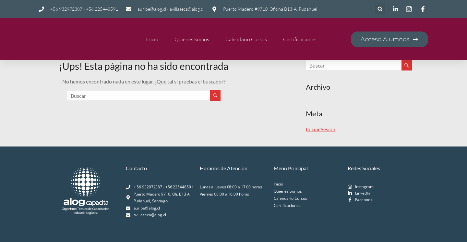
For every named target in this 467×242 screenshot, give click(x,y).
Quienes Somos (191, 39)
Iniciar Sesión (320, 129)
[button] (380, 9)
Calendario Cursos (246, 39)
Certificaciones (300, 39)
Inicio (152, 39)
